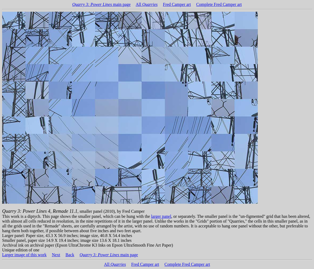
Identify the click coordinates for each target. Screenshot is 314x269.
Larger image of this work (24, 254)
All (147, 4)
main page (101, 4)
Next (56, 254)
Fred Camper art (177, 4)
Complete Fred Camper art (219, 4)
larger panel (161, 216)
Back (70, 254)
